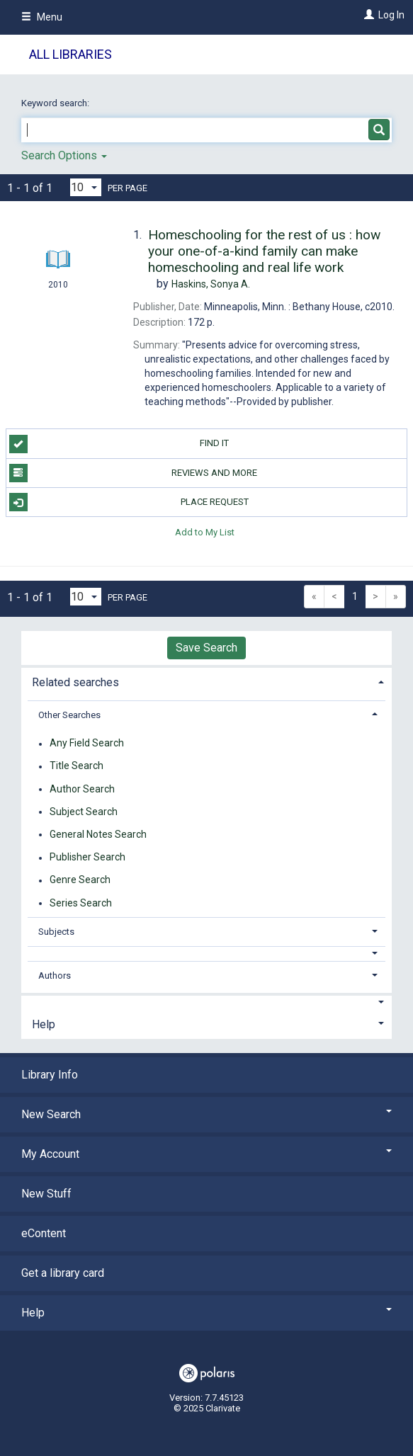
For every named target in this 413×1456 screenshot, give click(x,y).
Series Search (81, 903)
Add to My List (204, 531)
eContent (43, 1233)
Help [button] (43, 1024)
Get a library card (62, 1273)
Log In (391, 15)
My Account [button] (206, 1154)
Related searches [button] (75, 682)
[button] (207, 953)
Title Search (76, 766)
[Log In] (367, 15)
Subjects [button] (56, 931)
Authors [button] (54, 975)
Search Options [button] (64, 155)
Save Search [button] (206, 647)
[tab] (206, 681)
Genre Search (80, 880)
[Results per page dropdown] (85, 187)
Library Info (49, 1074)
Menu (41, 17)
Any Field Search (87, 743)
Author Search (82, 789)
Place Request (129, 502)
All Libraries (70, 54)
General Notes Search (98, 834)
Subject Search (84, 811)
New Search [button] (206, 1114)
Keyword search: (56, 103)
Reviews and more (133, 473)
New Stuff (46, 1193)
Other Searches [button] (69, 715)
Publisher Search (87, 857)
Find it (119, 444)
